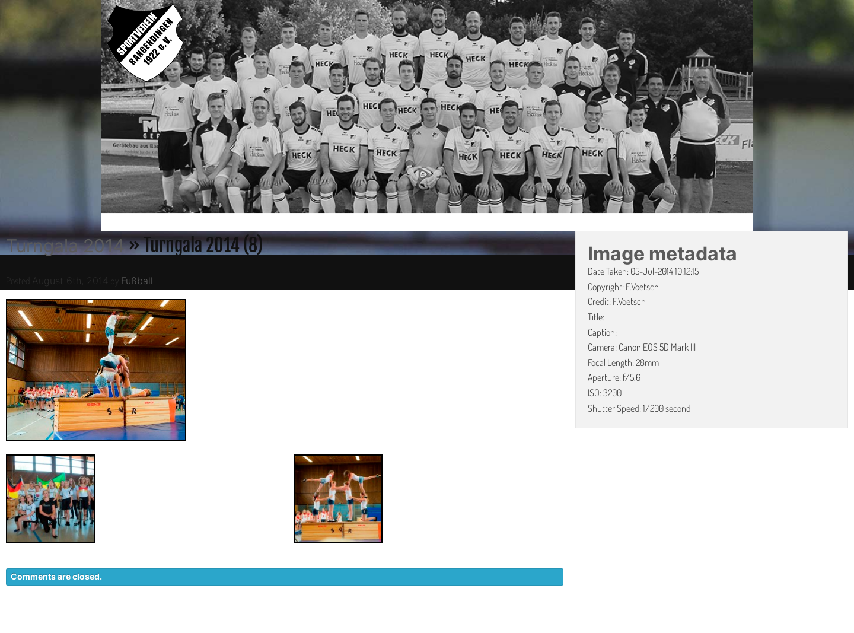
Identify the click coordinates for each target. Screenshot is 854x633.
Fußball (137, 281)
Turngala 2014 (65, 245)
